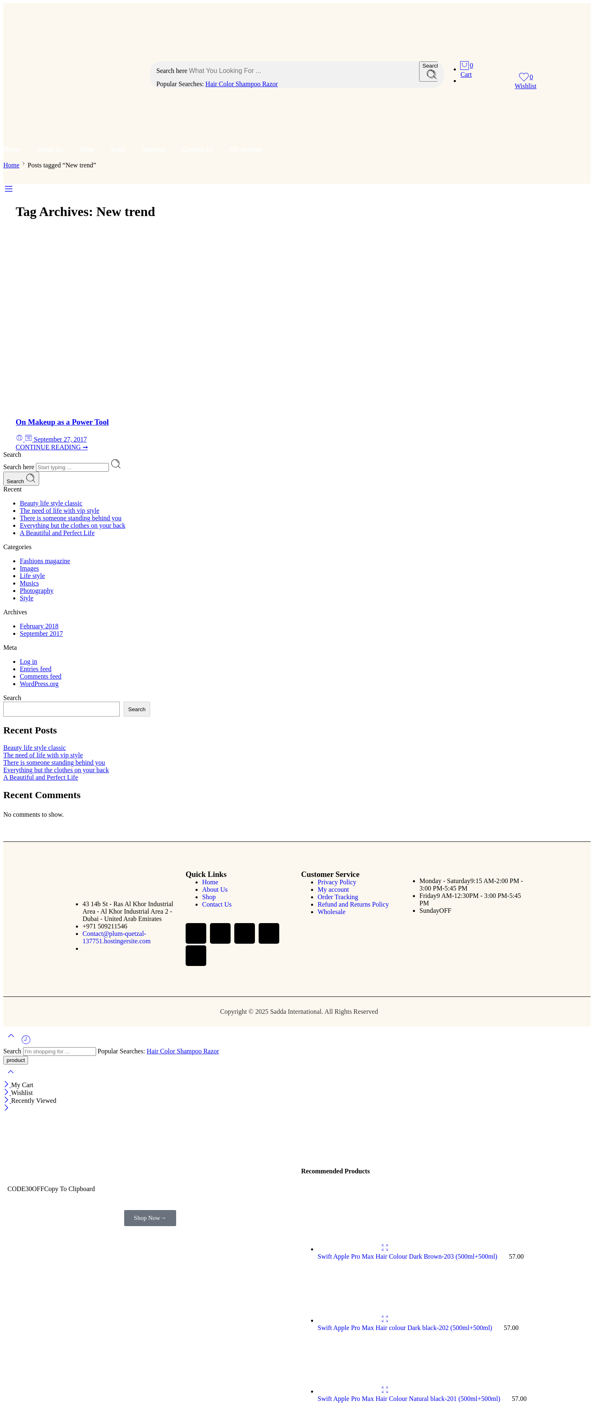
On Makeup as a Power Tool (62, 422)
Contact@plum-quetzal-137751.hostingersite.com (116, 937)
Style (26, 598)
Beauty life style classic (51, 503)
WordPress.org (39, 683)
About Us (50, 149)
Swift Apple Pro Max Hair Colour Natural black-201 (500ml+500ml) (410, 1398)
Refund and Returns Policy (353, 904)
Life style (32, 575)
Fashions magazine (45, 560)
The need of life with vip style (59, 510)
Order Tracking (338, 896)
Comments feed (40, 676)
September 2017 (41, 633)
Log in (28, 661)
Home (11, 149)
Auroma (153, 149)
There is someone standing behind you (71, 518)
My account (245, 149)
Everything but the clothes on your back (72, 525)
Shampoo (249, 83)
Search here (172, 70)
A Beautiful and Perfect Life (57, 532)
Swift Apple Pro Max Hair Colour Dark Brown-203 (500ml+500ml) (408, 1256)
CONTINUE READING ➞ (52, 447)
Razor (270, 83)
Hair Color (220, 83)
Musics (29, 583)
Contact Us (197, 149)
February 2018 (39, 626)
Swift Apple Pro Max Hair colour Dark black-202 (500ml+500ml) (406, 1327)
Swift (118, 149)
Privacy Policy (337, 882)
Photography (37, 590)
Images (29, 568)
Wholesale (332, 911)
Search (21, 478)
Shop (87, 149)
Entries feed (36, 668)
